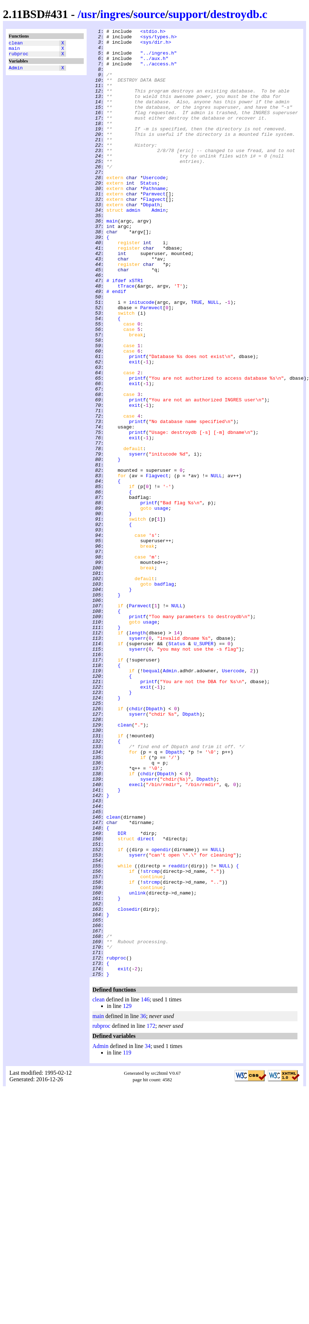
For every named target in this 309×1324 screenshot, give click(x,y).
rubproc (19, 56)
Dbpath (151, 240)
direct (146, 1001)
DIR (122, 994)
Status (148, 214)
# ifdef (116, 331)
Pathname (154, 220)
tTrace (126, 338)
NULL (213, 357)
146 (145, 1189)
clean (16, 43)
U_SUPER (204, 767)
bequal (151, 799)
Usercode (154, 207)
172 (151, 1215)
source (149, 14)
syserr (137, 539)
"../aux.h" (154, 64)
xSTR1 (136, 331)
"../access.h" (158, 71)
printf (137, 422)
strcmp (151, 1040)
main (14, 50)
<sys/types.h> (158, 38)
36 (143, 1206)
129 (127, 1196)
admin (133, 246)
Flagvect (154, 233)
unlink (137, 1066)
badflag (164, 695)
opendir (161, 1014)
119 (127, 1242)
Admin (16, 72)
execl (136, 936)
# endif (116, 344)
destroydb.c (238, 14)
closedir (129, 1085)
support (187, 14)
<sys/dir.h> (155, 45)
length (137, 754)
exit (134, 429)
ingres (115, 14)
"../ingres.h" (158, 58)
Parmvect (154, 227)
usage (161, 604)
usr (89, 14)
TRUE (196, 357)
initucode (141, 357)
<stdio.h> (152, 32)
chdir (136, 845)
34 (148, 1236)
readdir (178, 1033)
